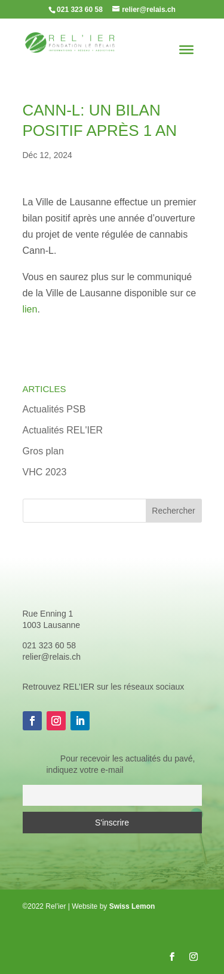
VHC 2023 (45, 472)
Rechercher (173, 510)
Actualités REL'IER (63, 430)
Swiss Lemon (132, 906)
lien (30, 309)
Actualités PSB (54, 409)
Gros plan (43, 451)
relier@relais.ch (52, 657)
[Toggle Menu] (186, 49)
